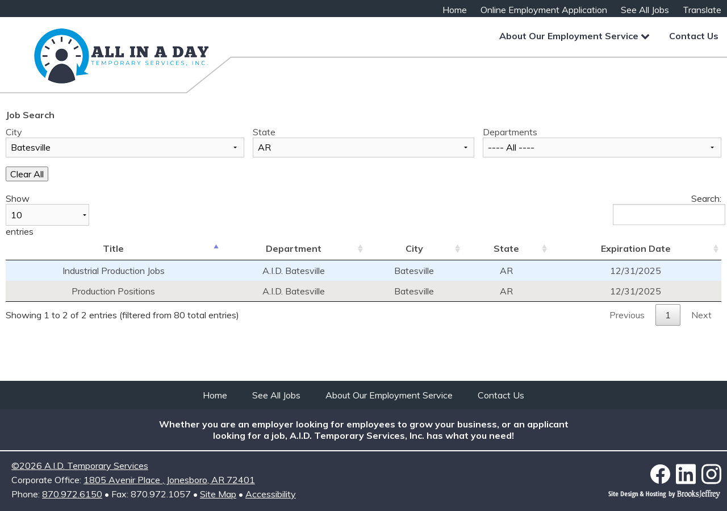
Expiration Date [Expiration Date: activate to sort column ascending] (636, 248)
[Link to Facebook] (663, 474)
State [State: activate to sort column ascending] (506, 248)
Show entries (47, 215)
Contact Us (693, 35)
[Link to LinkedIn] (688, 474)
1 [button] (668, 315)
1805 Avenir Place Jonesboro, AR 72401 (169, 479)
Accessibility (270, 494)
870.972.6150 (72, 494)
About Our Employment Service (574, 35)
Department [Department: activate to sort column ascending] (293, 248)
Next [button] (701, 315)
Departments (510, 132)
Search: (667, 209)
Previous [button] (627, 315)
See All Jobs (645, 9)
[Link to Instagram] (711, 474)
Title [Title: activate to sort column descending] (113, 248)
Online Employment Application (544, 9)
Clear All (27, 174)
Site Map (218, 494)
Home (454, 9)
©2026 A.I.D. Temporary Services (79, 465)
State (264, 132)
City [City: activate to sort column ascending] (414, 248)
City (14, 132)
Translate (702, 9)
